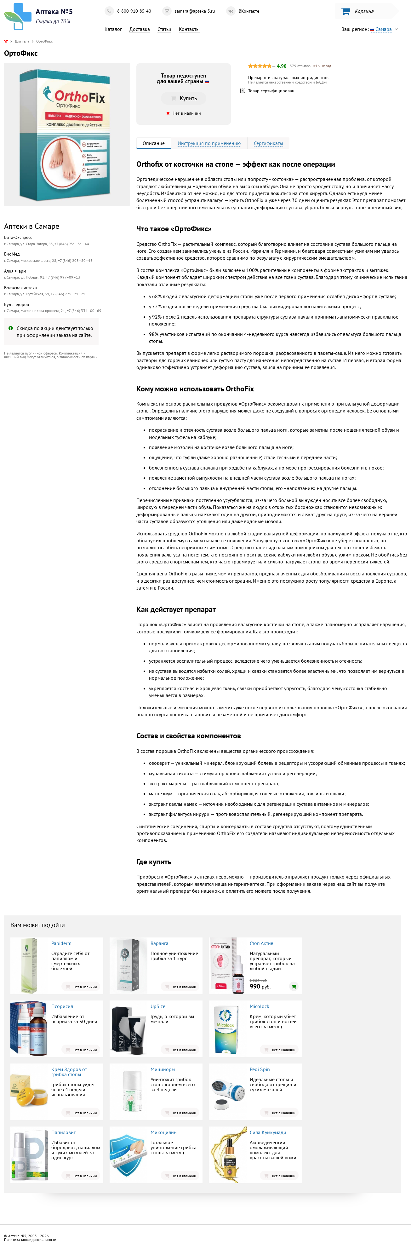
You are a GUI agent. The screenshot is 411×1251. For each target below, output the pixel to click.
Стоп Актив (261, 943)
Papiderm (61, 943)
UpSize (158, 1006)
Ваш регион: (371, 29)
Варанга (159, 943)
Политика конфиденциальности (30, 1239)
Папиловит (63, 1132)
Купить (183, 98)
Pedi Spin (260, 1069)
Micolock (259, 1006)
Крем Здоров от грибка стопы (69, 1071)
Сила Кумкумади (268, 1132)
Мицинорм (163, 1069)
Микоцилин (164, 1132)
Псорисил (62, 1006)
